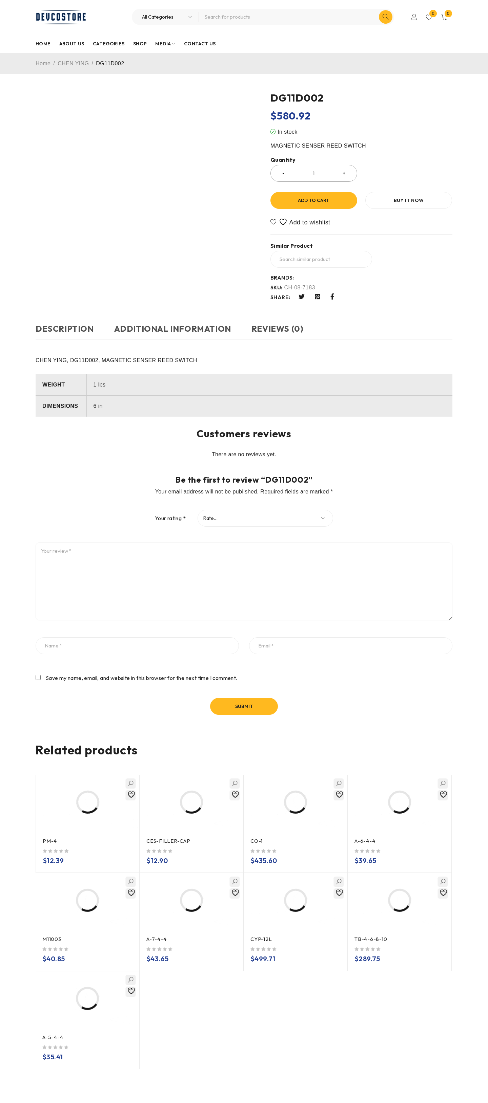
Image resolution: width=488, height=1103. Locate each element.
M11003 (51, 939)
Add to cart (313, 200)
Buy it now (409, 200)
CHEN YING (73, 63)
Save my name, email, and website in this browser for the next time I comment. (141, 678)
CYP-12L (261, 939)
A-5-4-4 (52, 1037)
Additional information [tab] (172, 329)
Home (43, 63)
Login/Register (414, 16)
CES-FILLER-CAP (168, 841)
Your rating (170, 518)
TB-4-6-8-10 (370, 939)
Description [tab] (65, 329)
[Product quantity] (313, 173)
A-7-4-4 (156, 939)
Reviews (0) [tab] (277, 329)
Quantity (283, 160)
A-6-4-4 (364, 841)
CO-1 (256, 841)
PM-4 (50, 841)
